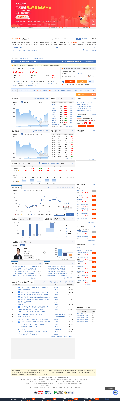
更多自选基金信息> (90, 159)
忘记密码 (30, 27)
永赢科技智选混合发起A (82, 319)
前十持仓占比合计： (56, 124)
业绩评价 (63, 219)
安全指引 (47, 379)
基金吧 (65, 44)
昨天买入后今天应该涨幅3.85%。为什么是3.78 (30, 314)
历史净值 (39, 90)
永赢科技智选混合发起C (82, 321)
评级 (37, 42)
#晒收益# (20, 304)
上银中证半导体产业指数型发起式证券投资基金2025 (33, 287)
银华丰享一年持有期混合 (82, 231)
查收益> (94, 114)
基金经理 (27, 90)
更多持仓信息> (69, 126)
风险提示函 (65, 379)
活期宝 (79, 42)
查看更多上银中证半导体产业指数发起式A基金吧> (62, 336)
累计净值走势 (15, 131)
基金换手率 (57, 219)
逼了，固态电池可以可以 (24, 302)
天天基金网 (13, 50)
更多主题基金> (91, 240)
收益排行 (84, 44)
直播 (69, 44)
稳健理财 (89, 42)
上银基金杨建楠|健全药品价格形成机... (85, 110)
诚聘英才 (85, 379)
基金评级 (50, 83)
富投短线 (56, 302)
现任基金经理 (15, 242)
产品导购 (68, 27)
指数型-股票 (19, 81)
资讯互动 (56, 42)
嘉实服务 (36, 58)
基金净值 (19, 42)
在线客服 (79, 379)
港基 (34, 42)
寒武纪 (53, 108)
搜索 (78, 39)
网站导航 (92, 27)
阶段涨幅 (45, 90)
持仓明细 (57, 90)
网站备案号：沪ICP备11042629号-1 (72, 387)
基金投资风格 (48, 219)
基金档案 (14, 90)
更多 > (72, 98)
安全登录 (19, 27)
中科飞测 (54, 120)
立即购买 (70, 81)
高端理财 (94, 42)
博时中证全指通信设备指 (82, 213)
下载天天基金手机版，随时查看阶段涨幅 (50, 163)
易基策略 (41, 58)
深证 (57, 47)
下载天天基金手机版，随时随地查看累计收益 (59, 187)
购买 (94, 191)
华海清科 (54, 118)
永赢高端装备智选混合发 (82, 315)
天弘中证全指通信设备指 (82, 204)
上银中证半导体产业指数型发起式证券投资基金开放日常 (34, 319)
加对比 (78, 61)
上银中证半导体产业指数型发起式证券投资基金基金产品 (34, 299)
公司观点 (79, 98)
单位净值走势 (15, 98)
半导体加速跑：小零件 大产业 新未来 (27, 334)
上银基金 (38, 83)
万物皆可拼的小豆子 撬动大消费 (84, 108)
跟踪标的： (15, 85)
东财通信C (79, 199)
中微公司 (54, 104)
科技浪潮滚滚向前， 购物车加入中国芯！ (28, 326)
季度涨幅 (21, 163)
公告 (34, 44)
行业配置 (63, 90)
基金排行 (28, 42)
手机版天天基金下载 (89, 61)
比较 (51, 42)
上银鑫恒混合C (80, 266)
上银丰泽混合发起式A (82, 280)
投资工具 (42, 42)
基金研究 (56, 44)
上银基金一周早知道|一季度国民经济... (85, 104)
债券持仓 (59, 98)
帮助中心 (80, 27)
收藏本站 (14, 27)
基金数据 (14, 42)
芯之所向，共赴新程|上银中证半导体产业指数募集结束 (32, 324)
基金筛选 (42, 44)
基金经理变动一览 (26, 242)
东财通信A (79, 195)
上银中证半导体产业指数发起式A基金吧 (22, 282)
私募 (37, 44)
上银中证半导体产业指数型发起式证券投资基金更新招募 (34, 297)
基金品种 (25, 39)
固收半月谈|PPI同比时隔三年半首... (85, 106)
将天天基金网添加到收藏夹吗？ (62, 377)
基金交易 (61, 27)
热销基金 (89, 44)
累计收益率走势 (16, 187)
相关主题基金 (80, 226)
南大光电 (54, 122)
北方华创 (54, 106)
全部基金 (20, 50)
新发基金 (23, 44)
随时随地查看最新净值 (39, 98)
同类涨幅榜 (14, 399)
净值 (52, 131)
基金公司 (88, 38)
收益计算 (47, 44)
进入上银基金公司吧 (69, 282)
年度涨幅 (27, 163)
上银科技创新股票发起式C (83, 252)
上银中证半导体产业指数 (82, 218)
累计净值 (32, 68)
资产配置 (29, 219)
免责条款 (53, 379)
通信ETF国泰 (80, 190)
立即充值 (90, 126)
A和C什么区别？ (22, 329)
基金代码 (84, 38)
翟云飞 (54, 81)
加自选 (71, 61)
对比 (70, 214)
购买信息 (93, 90)
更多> (47, 98)
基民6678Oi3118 (57, 329)
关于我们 (23, 379)
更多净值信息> (69, 159)
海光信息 (54, 114)
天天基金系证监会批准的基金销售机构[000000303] (41, 383)
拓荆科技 (54, 112)
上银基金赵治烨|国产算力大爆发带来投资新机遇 (30, 309)
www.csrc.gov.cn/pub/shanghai (60, 385)
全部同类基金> (91, 222)
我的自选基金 (80, 131)
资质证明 (29, 379)
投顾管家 (23, 42)
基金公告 (81, 90)
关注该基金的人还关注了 (83, 308)
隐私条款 (59, 379)
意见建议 (72, 379)
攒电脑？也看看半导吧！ (24, 289)
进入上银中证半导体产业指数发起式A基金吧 (53, 282)
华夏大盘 (22, 58)
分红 (32, 44)
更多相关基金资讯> (35, 278)
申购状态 (28, 44)
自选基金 (74, 27)
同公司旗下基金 (81, 244)
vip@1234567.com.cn (51, 381)
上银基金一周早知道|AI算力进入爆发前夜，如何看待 (31, 312)
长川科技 (54, 116)
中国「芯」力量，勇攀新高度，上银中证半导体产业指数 (32, 331)
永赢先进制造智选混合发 (82, 317)
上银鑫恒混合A (80, 262)
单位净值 (15, 68)
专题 (69, 42)
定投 (32, 42)
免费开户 (25, 27)
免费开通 (82, 126)
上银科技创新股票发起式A (83, 257)
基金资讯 (14, 263)
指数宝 (83, 42)
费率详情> (80, 73)
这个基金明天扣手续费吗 (24, 316)
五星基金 (94, 44)
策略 (60, 44)
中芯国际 (54, 110)
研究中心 (35, 379)
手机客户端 (37, 27)
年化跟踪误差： (31, 85)
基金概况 (21, 90)
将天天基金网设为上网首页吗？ (46, 377)
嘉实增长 (27, 58)
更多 (95, 47)
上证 (21, 47)
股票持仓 (53, 98)
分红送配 (51, 90)
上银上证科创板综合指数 (82, 275)
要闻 (60, 42)
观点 (62, 42)
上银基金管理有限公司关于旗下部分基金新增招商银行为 (34, 294)
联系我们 (41, 379)
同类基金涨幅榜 (81, 184)
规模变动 (69, 90)
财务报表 (87, 90)
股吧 (71, 104)
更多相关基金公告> (68, 278)
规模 (31, 81)
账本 (51, 44)
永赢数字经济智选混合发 (82, 236)
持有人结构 (74, 90)
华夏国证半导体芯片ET (82, 313)
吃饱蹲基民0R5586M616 (59, 314)
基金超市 (75, 44)
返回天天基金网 (53, 27)
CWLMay (56, 304)
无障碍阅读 (85, 27)
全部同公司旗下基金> (90, 285)
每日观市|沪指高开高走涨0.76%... (84, 102)
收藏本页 (93, 38)
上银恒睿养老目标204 (82, 271)
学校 (65, 42)
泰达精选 (31, 58)
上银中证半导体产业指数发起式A (30, 50)
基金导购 (80, 44)
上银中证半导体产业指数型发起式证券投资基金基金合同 (34, 321)
